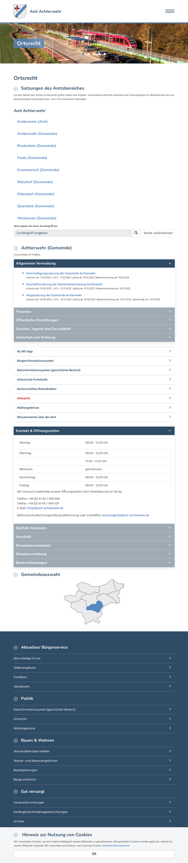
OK (94, 854)
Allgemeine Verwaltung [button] (36, 263)
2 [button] (88, 53)
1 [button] (83, 53)
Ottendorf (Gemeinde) (35, 194)
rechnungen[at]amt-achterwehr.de (125, 515)
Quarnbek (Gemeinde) (35, 206)
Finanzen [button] (23, 311)
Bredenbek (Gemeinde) (36, 145)
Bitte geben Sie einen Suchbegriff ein (35, 226)
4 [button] (99, 53)
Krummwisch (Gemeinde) (38, 169)
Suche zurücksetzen (158, 233)
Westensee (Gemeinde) (37, 218)
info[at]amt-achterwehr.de (45, 508)
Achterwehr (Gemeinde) (37, 133)
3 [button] (94, 53)
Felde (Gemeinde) (32, 157)
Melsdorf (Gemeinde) (35, 182)
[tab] (94, 263)
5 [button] (104, 53)
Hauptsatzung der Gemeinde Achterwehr (54, 295)
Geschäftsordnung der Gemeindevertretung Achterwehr (64, 284)
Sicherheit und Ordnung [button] (35, 337)
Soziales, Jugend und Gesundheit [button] (43, 328)
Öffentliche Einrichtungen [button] (37, 320)
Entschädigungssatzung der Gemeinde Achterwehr (61, 273)
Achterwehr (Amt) (32, 121)
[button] (94, 431)
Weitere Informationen (116, 846)
